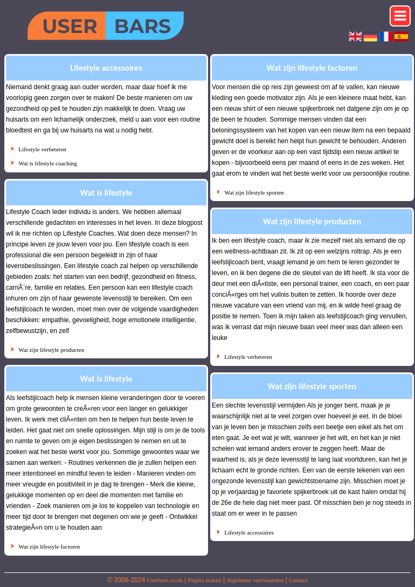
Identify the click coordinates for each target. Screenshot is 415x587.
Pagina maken (205, 580)
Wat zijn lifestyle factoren (49, 546)
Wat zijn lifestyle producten (51, 349)
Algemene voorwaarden (255, 580)
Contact (298, 580)
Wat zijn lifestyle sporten (254, 192)
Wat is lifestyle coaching (47, 163)
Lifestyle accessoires (248, 532)
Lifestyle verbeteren (42, 149)
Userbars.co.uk (165, 580)
